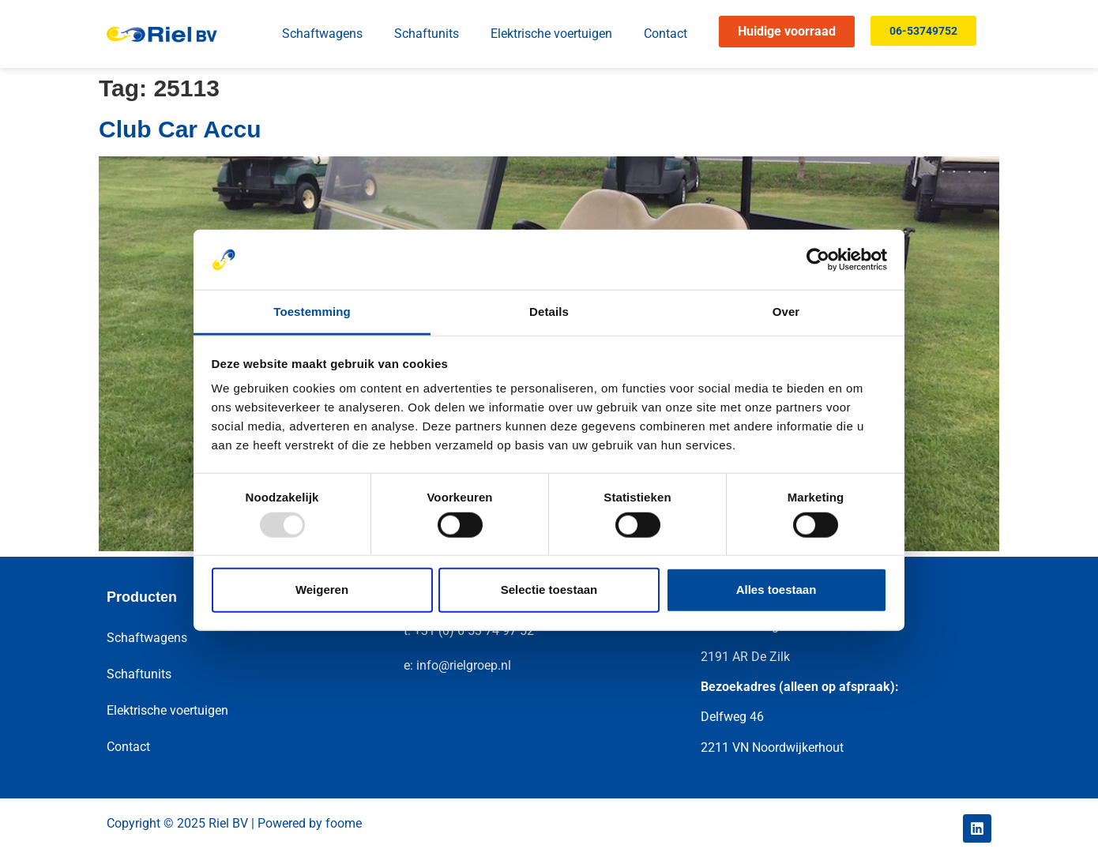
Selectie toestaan (549, 589)
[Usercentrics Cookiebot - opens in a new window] (818, 260)
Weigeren (321, 589)
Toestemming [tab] (312, 311)
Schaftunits (426, 33)
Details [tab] (549, 311)
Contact (665, 33)
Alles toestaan (776, 589)
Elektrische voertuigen (551, 33)
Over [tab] (786, 311)
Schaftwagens (322, 33)
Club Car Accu (180, 129)
